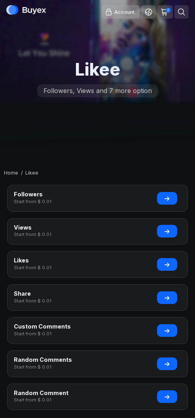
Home (11, 173)
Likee (31, 173)
